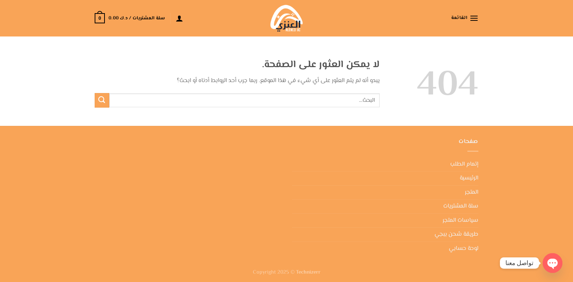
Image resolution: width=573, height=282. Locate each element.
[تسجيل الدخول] (179, 18)
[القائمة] (464, 18)
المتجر (471, 192)
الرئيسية (469, 178)
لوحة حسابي (463, 248)
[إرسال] (102, 100)
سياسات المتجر (460, 220)
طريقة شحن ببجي (456, 234)
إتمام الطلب (464, 164)
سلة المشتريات (460, 206)
